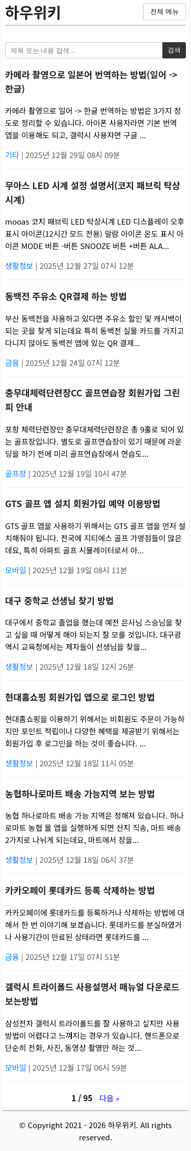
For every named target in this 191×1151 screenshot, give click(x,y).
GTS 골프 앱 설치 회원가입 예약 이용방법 (82, 503)
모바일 (17, 570)
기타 (13, 154)
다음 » (110, 1098)
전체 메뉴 (164, 11)
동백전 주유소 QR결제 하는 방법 (66, 296)
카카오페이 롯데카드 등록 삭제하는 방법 (80, 890)
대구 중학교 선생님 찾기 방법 (59, 600)
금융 (13, 362)
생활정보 (20, 265)
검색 (174, 50)
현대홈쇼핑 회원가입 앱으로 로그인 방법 (80, 697)
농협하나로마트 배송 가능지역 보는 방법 (80, 793)
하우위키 (33, 12)
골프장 (17, 473)
